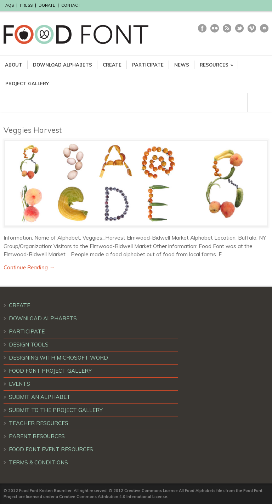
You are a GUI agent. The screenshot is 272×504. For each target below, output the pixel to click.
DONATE (47, 5)
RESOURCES (216, 65)
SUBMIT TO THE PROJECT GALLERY (56, 410)
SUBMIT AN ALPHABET (39, 397)
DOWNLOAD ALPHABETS (62, 65)
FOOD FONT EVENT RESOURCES (51, 449)
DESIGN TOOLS (29, 344)
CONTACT (70, 5)
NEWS (181, 65)
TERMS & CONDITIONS (38, 462)
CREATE (112, 65)
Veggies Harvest (33, 129)
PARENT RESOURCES (37, 436)
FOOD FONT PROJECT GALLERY (50, 370)
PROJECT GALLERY (27, 83)
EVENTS (19, 383)
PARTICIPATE (148, 65)
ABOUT (13, 65)
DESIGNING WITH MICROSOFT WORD (58, 357)
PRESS (26, 5)
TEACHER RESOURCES (38, 423)
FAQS (9, 5)
